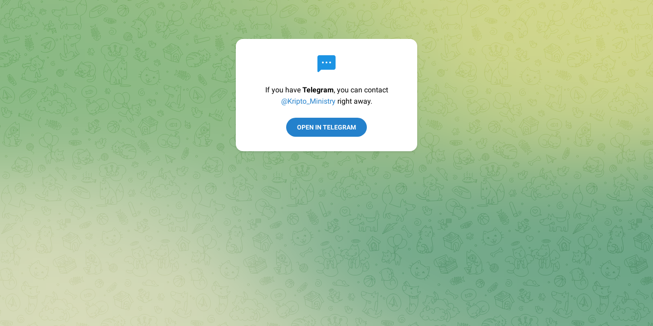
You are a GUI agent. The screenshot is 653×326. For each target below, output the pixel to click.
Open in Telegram (326, 127)
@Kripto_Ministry (308, 101)
